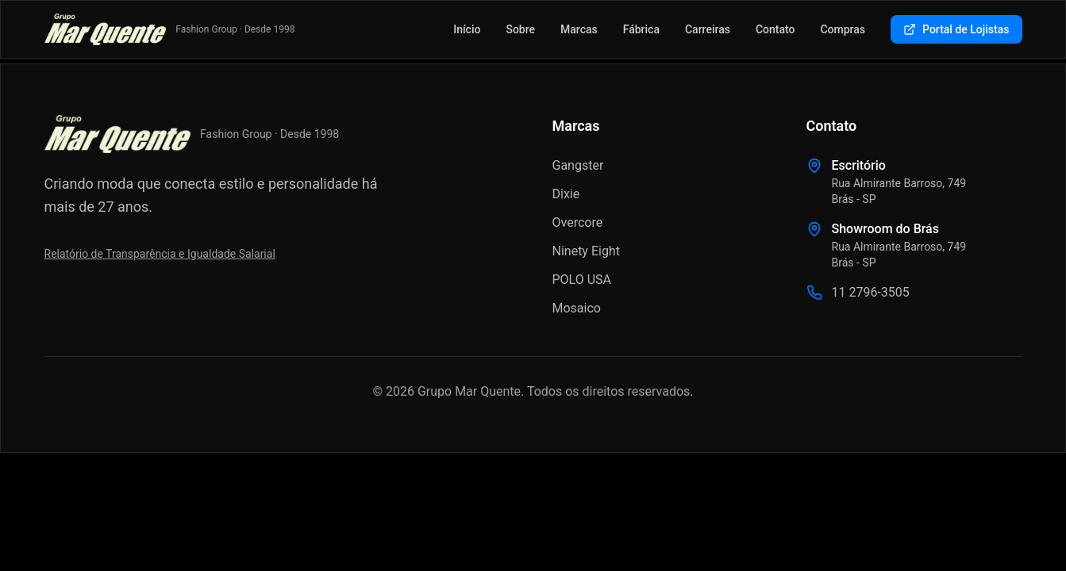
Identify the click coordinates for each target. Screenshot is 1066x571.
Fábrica (641, 29)
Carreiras (707, 29)
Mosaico (576, 308)
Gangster (578, 165)
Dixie (566, 193)
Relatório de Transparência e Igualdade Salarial (159, 253)
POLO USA (582, 279)
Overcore (577, 222)
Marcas (579, 29)
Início (466, 29)
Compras (842, 29)
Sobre (520, 29)
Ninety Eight (586, 251)
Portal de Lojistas (956, 29)
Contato (775, 29)
